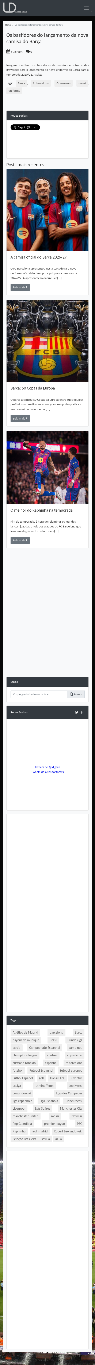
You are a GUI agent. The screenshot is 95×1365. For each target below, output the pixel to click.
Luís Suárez (42, 1108)
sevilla (45, 1139)
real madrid (40, 1131)
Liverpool (19, 1108)
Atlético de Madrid (25, 1032)
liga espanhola (22, 1101)
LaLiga (17, 1086)
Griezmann (64, 83)
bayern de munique (26, 1040)
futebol (18, 1070)
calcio (16, 1048)
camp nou (75, 1048)
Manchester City (71, 1108)
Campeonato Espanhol (44, 1048)
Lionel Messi (73, 1101)
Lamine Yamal (44, 1086)
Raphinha (19, 1131)
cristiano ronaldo (24, 1063)
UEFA (58, 1139)
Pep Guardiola (22, 1124)
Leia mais (20, 287)
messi (82, 83)
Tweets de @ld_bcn (47, 767)
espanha (51, 1063)
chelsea (52, 1055)
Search (76, 694)
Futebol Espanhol (41, 1070)
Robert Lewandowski (68, 1131)
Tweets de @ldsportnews (47, 772)
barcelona (56, 1032)
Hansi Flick (57, 1078)
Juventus (76, 1078)
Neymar (77, 1116)
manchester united (25, 1116)
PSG (80, 1124)
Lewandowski (22, 1093)
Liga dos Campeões (69, 1093)
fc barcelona (41, 83)
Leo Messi (76, 1086)
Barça (21, 83)
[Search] (39, 694)
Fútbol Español (23, 1078)
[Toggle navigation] (86, 8)
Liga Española (49, 1101)
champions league (25, 1055)
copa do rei (74, 1055)
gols (41, 1078)
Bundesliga (75, 1040)
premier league (54, 1124)
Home (8, 24)
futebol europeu (71, 1070)
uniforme (14, 91)
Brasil (53, 1040)
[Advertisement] (47, 629)
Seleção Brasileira (25, 1139)
